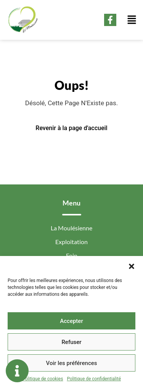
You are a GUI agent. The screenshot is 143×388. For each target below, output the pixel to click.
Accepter (71, 321)
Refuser (71, 342)
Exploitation (71, 241)
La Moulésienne (71, 227)
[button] (131, 265)
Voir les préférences (71, 363)
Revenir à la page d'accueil (71, 128)
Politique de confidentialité (94, 378)
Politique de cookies (42, 378)
